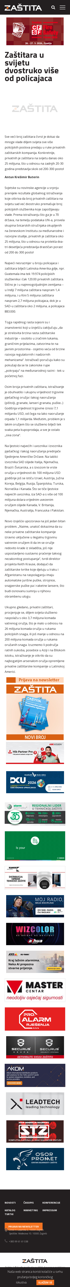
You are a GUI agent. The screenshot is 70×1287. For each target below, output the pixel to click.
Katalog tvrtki (10, 1212)
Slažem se (45, 1282)
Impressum (49, 1210)
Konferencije (51, 1202)
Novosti (10, 1202)
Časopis (29, 1202)
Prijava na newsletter (23, 1226)
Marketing (31, 1210)
